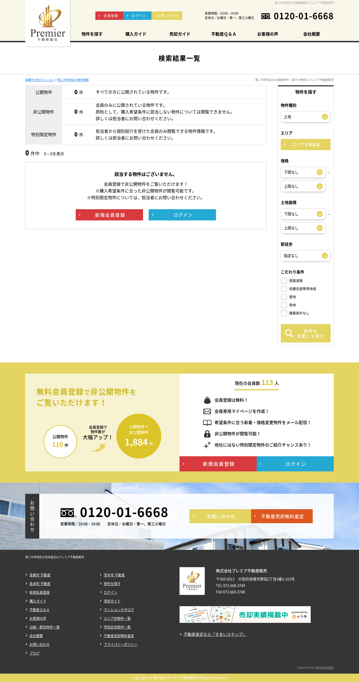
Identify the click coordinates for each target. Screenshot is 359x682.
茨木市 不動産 (114, 575)
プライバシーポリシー (120, 644)
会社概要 (36, 635)
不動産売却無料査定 (119, 635)
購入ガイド (37, 601)
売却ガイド (112, 601)
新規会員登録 (39, 592)
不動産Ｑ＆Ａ (39, 609)
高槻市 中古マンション (39, 80)
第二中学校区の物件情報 (73, 80)
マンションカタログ (119, 609)
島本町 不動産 (39, 583)
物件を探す (112, 583)
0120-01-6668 (304, 15)
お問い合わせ (39, 644)
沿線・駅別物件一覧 (44, 627)
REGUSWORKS (324, 667)
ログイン (110, 592)
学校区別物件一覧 (117, 627)
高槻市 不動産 (39, 575)
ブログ (34, 653)
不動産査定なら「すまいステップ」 (215, 634)
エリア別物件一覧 (117, 618)
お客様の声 (37, 618)
